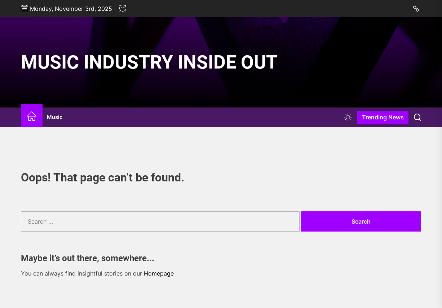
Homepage (159, 273)
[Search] (417, 117)
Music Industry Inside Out (149, 62)
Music (55, 117)
